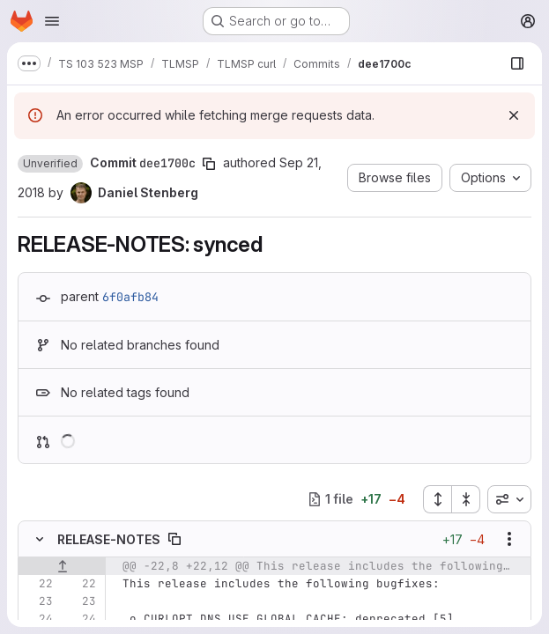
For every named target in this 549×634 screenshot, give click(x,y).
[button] (50, 164)
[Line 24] (38, 619)
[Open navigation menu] (52, 21)
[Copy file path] (174, 538)
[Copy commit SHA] (208, 163)
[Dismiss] (513, 115)
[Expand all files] (437, 499)
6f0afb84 (130, 297)
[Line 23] (38, 601)
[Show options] (509, 538)
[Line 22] (38, 584)
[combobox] (509, 499)
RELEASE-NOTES (108, 539)
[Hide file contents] (39, 538)
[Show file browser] (517, 63)
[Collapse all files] (466, 499)
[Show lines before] (62, 566)
